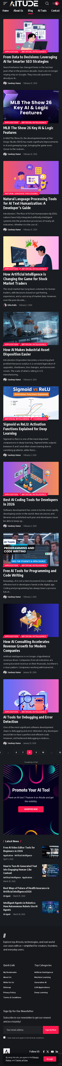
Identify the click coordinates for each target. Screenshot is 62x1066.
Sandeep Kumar (14, 83)
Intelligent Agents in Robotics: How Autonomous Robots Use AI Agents (20, 906)
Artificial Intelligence (34, 52)
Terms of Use (21, 1060)
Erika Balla (12, 305)
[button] (49, 1059)
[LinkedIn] (57, 1052)
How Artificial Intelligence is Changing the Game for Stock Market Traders (25, 278)
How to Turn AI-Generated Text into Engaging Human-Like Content (20, 869)
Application (11, 52)
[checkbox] (4, 1037)
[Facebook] (43, 1052)
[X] (48, 1052)
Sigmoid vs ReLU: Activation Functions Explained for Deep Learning (25, 428)
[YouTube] (52, 1052)
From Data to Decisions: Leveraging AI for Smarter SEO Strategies (30, 59)
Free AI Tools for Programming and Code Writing (29, 572)
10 (43, 752)
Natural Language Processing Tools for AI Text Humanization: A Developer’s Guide (30, 203)
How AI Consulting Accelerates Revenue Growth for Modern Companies (26, 646)
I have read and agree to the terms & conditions (25, 1038)
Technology (39, 419)
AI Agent (7, 896)
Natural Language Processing (21, 194)
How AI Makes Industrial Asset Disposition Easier (26, 351)
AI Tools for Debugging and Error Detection (28, 719)
